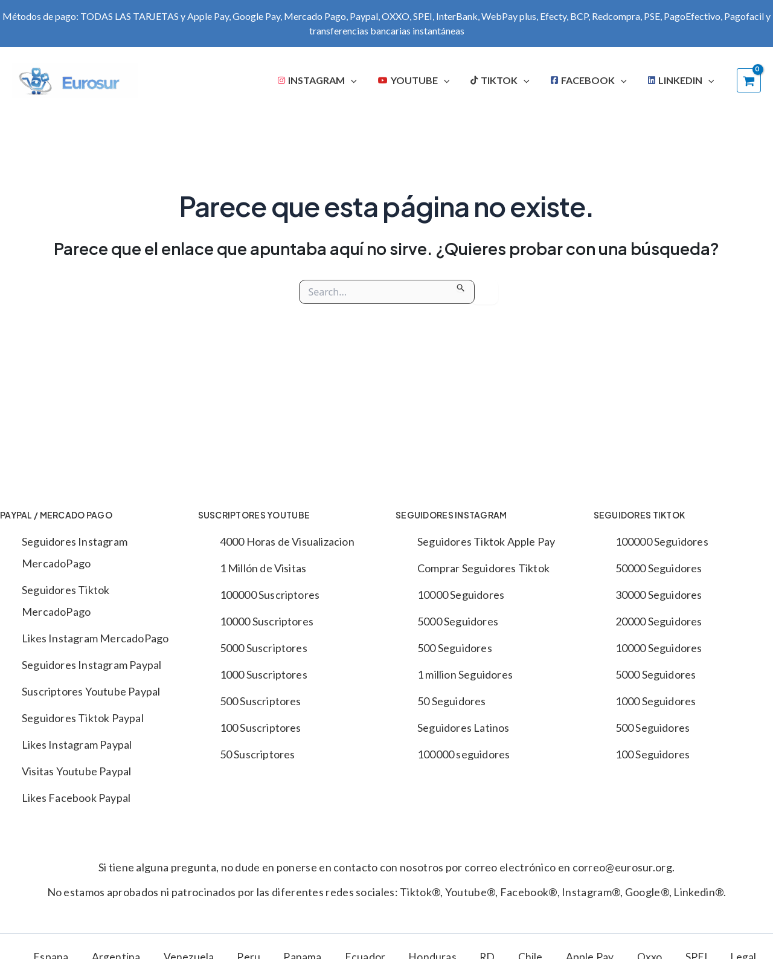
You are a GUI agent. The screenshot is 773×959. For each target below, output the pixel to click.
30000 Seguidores (658, 594)
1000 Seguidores (655, 701)
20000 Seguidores (658, 621)
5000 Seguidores (457, 621)
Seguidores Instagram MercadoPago (74, 552)
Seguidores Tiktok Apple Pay (486, 541)
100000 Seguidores (661, 541)
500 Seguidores (454, 647)
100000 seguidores (463, 754)
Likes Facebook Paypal (76, 797)
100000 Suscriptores (270, 594)
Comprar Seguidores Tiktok (483, 568)
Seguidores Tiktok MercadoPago (65, 600)
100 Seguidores (652, 754)
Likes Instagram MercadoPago (95, 638)
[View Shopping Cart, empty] (749, 80)
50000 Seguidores (658, 568)
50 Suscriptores (257, 754)
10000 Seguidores (460, 594)
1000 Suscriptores (263, 674)
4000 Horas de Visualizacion (287, 541)
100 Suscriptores (260, 727)
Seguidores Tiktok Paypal (83, 718)
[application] (370, 80)
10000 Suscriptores (267, 621)
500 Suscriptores (260, 701)
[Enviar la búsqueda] (461, 286)
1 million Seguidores (465, 674)
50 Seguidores (451, 701)
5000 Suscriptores (263, 647)
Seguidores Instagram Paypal (91, 664)
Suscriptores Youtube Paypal (91, 691)
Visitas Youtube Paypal (76, 771)
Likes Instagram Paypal (77, 744)
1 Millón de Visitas (263, 568)
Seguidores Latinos (463, 727)
